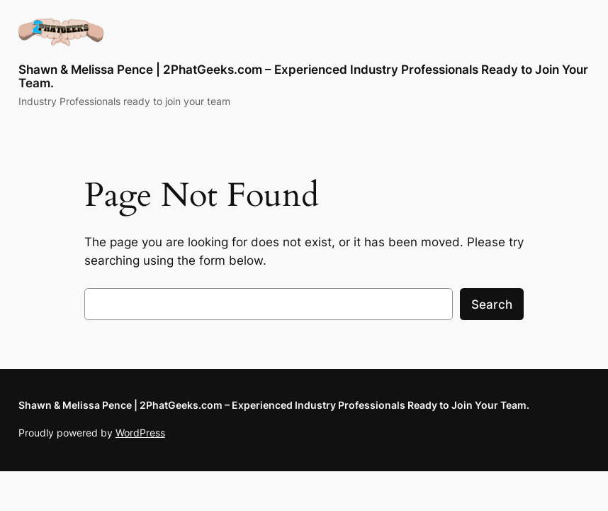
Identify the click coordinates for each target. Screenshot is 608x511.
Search (491, 304)
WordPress (140, 433)
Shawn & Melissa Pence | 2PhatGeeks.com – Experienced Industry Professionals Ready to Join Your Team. (303, 76)
